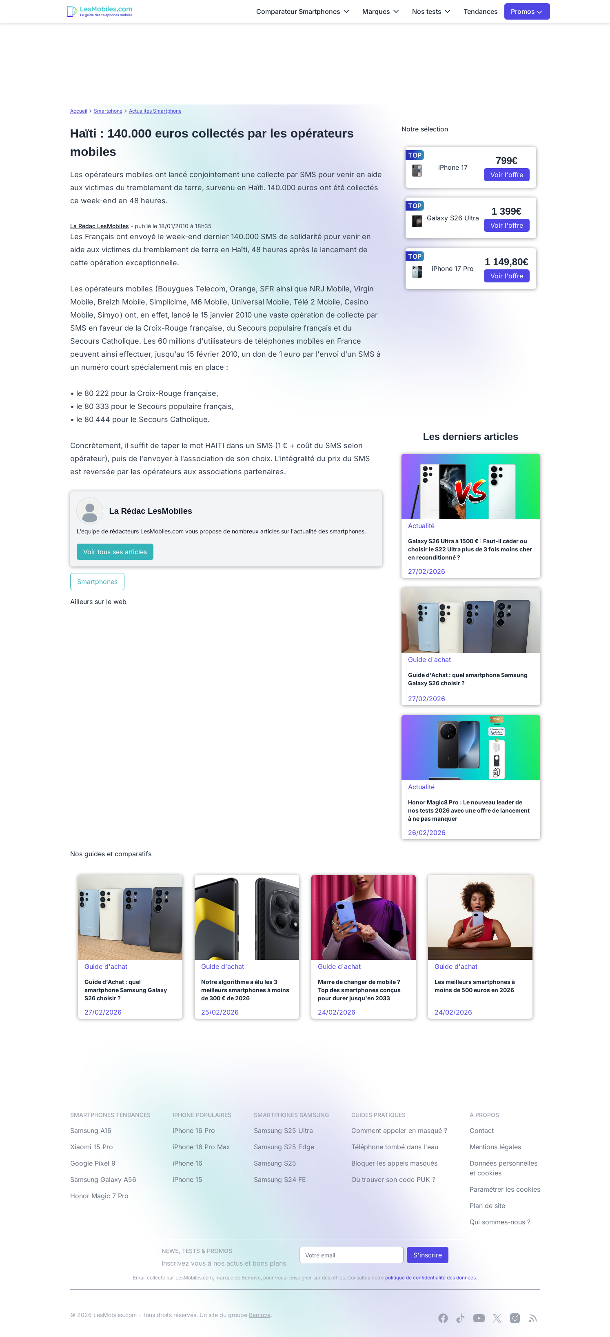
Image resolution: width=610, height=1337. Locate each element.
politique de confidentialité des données (430, 1278)
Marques (380, 11)
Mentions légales (495, 1147)
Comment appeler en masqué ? (399, 1130)
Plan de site (487, 1206)
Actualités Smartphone (155, 111)
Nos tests (431, 11)
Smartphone (108, 111)
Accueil (78, 111)
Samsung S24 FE (280, 1179)
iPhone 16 (187, 1163)
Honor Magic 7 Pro (99, 1196)
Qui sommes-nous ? (500, 1222)
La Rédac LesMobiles (99, 225)
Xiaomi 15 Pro (91, 1147)
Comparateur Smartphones (302, 11)
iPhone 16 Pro (194, 1130)
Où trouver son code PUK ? (393, 1179)
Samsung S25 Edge (284, 1147)
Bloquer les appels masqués (394, 1163)
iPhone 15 (187, 1179)
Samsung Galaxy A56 (103, 1179)
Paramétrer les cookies (505, 1189)
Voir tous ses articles (115, 552)
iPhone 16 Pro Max (201, 1147)
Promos (526, 11)
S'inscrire (427, 1255)
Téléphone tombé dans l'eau (394, 1147)
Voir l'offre (506, 175)
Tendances (481, 11)
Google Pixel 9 (92, 1163)
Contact (482, 1130)
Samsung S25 (275, 1163)
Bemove (260, 1314)
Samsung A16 (90, 1130)
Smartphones (97, 581)
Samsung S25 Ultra (283, 1130)
